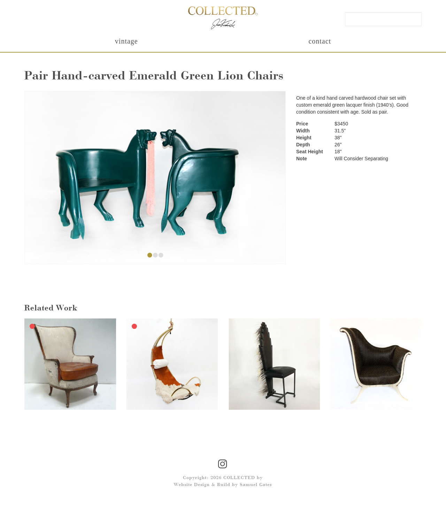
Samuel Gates (256, 485)
